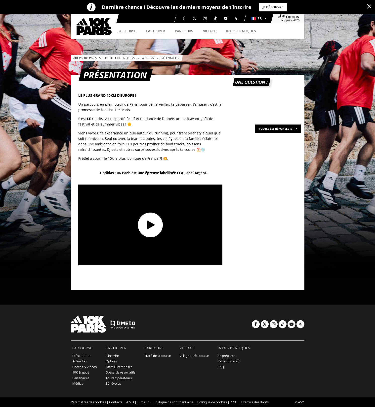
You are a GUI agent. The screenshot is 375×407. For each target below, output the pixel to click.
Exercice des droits (255, 402)
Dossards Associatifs (120, 372)
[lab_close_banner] (369, 6)
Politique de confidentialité (173, 402)
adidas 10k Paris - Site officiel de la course (105, 58)
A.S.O (130, 402)
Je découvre (273, 7)
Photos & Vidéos (84, 367)
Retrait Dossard (229, 361)
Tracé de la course (157, 355)
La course (148, 58)
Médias (77, 383)
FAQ (221, 367)
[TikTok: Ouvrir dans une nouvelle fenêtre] (215, 18)
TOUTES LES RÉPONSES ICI (276, 128)
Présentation (169, 58)
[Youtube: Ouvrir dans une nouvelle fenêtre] (225, 18)
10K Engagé (80, 372)
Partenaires (80, 378)
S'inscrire (112, 355)
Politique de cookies (212, 402)
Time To (144, 402)
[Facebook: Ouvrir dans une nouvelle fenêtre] (184, 18)
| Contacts (114, 402)
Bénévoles (113, 383)
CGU (234, 402)
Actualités (79, 361)
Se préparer (226, 355)
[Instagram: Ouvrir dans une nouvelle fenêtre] (204, 18)
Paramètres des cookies (88, 402)
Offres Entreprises (119, 367)
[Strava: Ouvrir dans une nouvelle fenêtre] (236, 18)
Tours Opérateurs (119, 378)
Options (112, 361)
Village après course (194, 355)
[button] (258, 18)
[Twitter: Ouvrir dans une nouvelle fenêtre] (194, 18)
